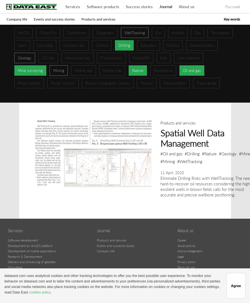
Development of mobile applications (32, 251)
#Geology (228, 153)
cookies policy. (40, 292)
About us (186, 6)
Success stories (139, 6)
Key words (232, 19)
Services (72, 6)
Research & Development (25, 256)
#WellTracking (189, 161)
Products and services (98, 19)
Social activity (186, 246)
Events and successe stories (115, 246)
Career (181, 240)
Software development (23, 240)
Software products (103, 6)
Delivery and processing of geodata (31, 262)
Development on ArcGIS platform (30, 246)
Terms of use (185, 267)
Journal (165, 6)
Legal (180, 256)
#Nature (209, 153)
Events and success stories (54, 19)
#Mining (167, 161)
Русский (232, 6)
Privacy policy (186, 262)
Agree (236, 286)
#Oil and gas (171, 153)
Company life (17, 19)
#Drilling (192, 153)
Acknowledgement (189, 251)
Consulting (15, 267)
